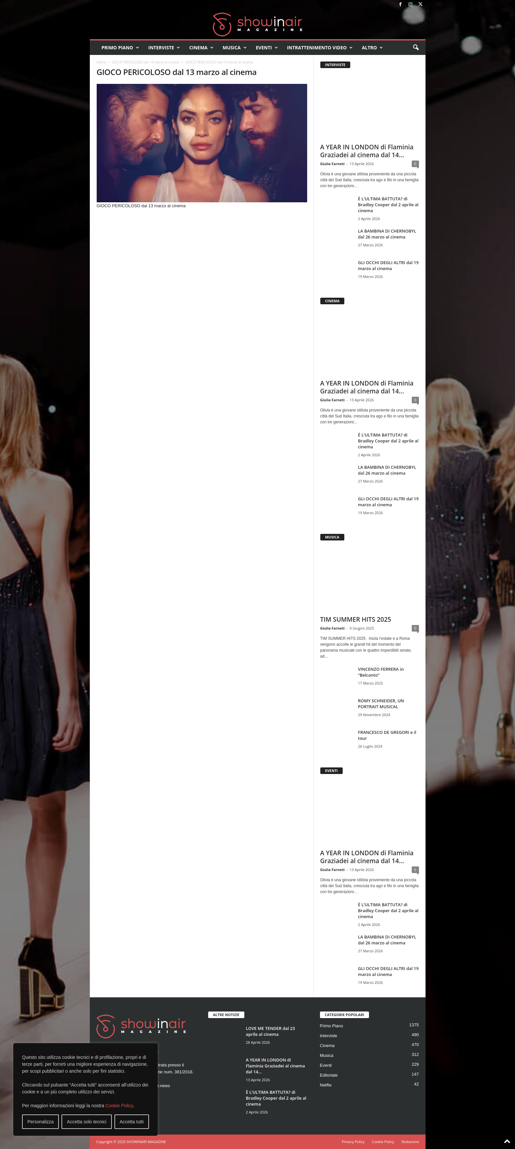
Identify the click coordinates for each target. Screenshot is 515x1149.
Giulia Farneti (332, 163)
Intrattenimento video (320, 47)
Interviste (164, 47)
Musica (235, 47)
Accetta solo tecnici (87, 1121)
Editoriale (329, 1075)
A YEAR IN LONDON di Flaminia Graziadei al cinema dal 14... (367, 151)
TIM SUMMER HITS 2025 (355, 619)
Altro (372, 47)
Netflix (326, 1085)
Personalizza (40, 1121)
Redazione (410, 1141)
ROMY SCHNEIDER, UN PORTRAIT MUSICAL (381, 704)
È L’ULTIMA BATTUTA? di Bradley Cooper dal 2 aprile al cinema (388, 204)
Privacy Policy (353, 1141)
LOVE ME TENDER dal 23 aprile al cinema (270, 1031)
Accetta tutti (132, 1121)
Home (101, 62)
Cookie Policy (119, 1105)
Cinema (201, 47)
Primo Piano (120, 47)
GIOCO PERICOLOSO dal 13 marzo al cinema (146, 62)
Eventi (267, 47)
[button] (415, 47)
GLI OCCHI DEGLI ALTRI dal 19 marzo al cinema (388, 265)
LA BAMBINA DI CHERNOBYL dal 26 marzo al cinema (387, 234)
